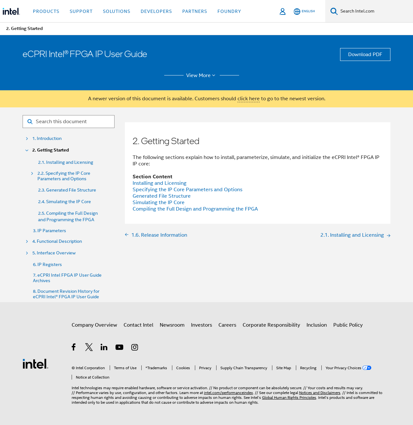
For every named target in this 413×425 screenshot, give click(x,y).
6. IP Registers (47, 264)
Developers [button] (156, 11)
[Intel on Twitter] (89, 348)
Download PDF (365, 54)
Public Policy (348, 325)
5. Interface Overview (54, 253)
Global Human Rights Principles (289, 397)
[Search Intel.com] (375, 11)
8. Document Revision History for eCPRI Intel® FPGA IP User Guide (66, 294)
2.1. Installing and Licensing (65, 162)
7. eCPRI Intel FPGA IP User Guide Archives (67, 277)
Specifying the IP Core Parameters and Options (187, 189)
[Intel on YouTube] (120, 348)
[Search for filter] (69, 121)
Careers (227, 325)
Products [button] (46, 11)
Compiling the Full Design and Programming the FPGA (195, 209)
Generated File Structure (162, 196)
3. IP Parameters (49, 230)
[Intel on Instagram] (135, 348)
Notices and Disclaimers (319, 392)
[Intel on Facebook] (74, 348)
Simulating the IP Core (159, 202)
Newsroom (172, 325)
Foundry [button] (229, 11)
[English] (304, 11)
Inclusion (317, 325)
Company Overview (94, 325)
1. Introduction (47, 138)
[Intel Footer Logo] (35, 363)
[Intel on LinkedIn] (104, 348)
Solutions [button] (116, 11)
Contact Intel (138, 325)
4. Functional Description (57, 241)
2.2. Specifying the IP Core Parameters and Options (63, 176)
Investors (201, 325)
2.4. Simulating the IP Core (64, 201)
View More (201, 75)
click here (248, 98)
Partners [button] (194, 11)
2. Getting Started (50, 150)
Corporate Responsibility (271, 325)
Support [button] (81, 11)
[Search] (334, 11)
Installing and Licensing (159, 183)
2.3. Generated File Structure (67, 190)
